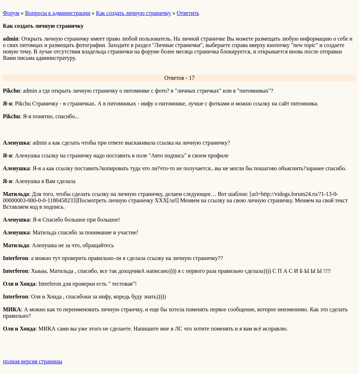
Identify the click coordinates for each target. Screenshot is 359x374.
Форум (11, 13)
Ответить (188, 13)
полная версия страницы (32, 361)
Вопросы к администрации (57, 13)
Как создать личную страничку (133, 13)
